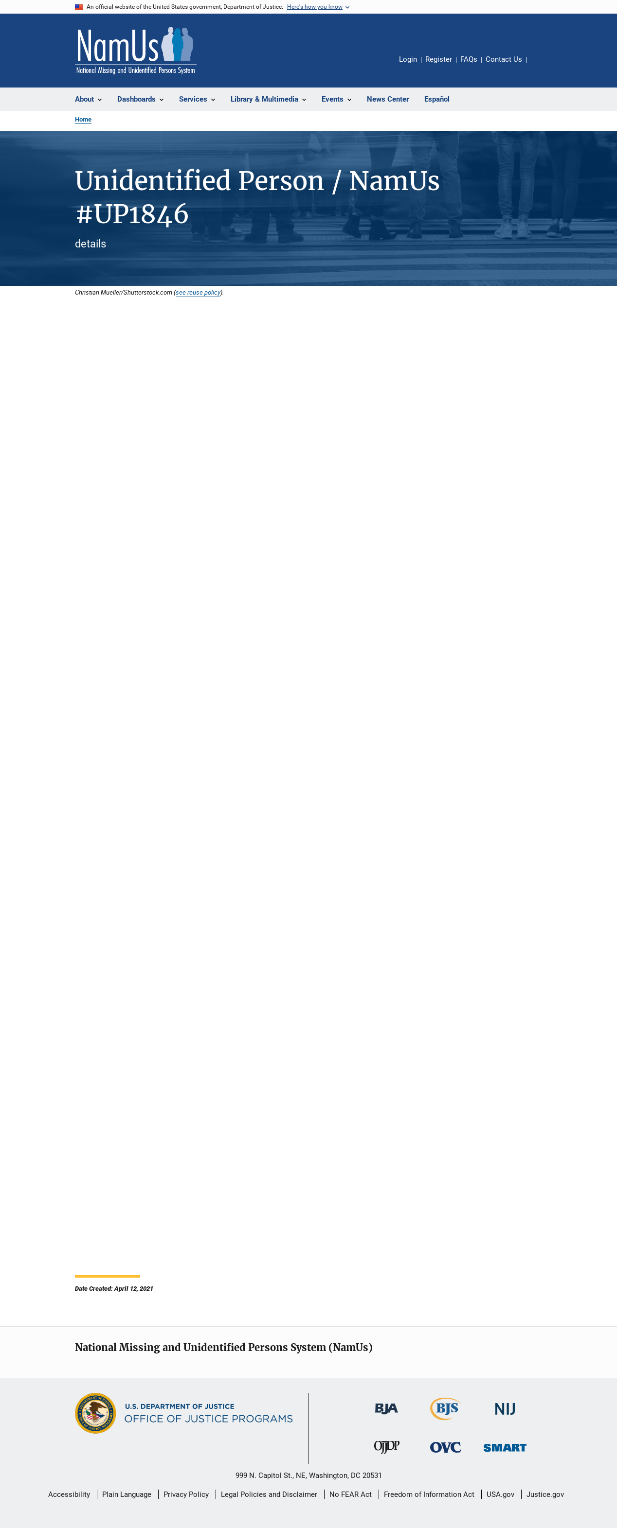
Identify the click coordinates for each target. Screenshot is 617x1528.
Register (438, 59)
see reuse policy (198, 292)
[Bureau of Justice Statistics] (446, 1422)
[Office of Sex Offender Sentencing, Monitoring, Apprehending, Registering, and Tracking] (505, 1453)
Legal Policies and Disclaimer (269, 1494)
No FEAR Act (350, 1494)
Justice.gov (545, 1494)
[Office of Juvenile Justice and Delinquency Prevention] (386, 1455)
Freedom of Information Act (429, 1494)
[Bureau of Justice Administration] (386, 1416)
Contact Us (504, 59)
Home (83, 119)
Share (542, 66)
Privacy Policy (186, 1494)
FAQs (468, 59)
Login (408, 59)
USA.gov (500, 1494)
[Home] (136, 50)
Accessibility (69, 1494)
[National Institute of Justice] (505, 1416)
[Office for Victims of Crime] (445, 1454)
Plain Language (126, 1494)
